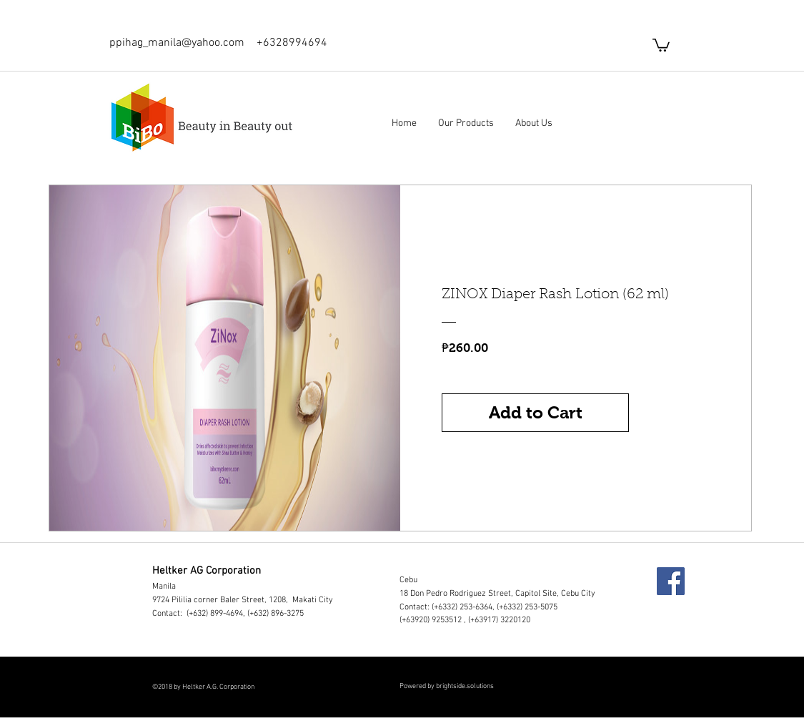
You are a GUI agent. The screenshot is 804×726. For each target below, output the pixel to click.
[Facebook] (671, 581)
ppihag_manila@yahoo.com (176, 43)
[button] (661, 44)
